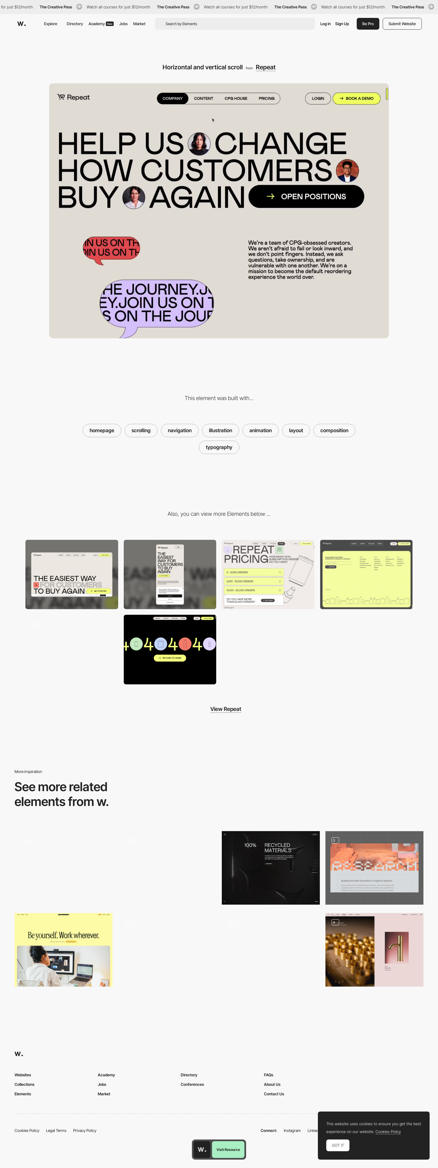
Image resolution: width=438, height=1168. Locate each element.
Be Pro (368, 23)
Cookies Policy (27, 1130)
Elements (23, 1093)
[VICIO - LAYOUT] (64, 868)
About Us (272, 1084)
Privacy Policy (84, 1130)
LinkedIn (315, 1130)
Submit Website (402, 23)
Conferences (192, 1084)
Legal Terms (56, 1130)
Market (139, 23)
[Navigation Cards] (167, 868)
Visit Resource (228, 1149)
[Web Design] (374, 868)
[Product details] (374, 950)
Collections (24, 1084)
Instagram (292, 1130)
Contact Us (274, 1093)
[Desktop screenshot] (71, 574)
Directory (75, 23)
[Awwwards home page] (202, 1149)
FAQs (268, 1074)
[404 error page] (170, 649)
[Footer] (366, 574)
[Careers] (64, 950)
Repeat (266, 67)
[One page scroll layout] (271, 948)
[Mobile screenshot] (170, 574)
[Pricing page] (268, 574)
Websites (23, 1074)
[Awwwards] (21, 24)
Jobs (123, 23)
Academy (101, 23)
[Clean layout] (167, 950)
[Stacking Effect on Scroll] (71, 649)
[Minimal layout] (271, 868)
